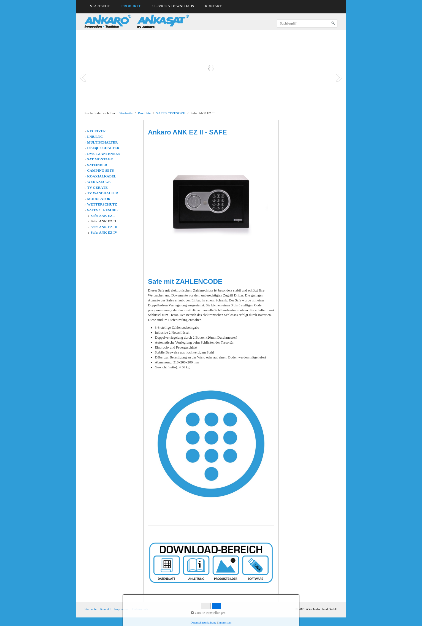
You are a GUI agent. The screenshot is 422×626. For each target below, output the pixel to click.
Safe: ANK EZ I (103, 216)
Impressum (121, 609)
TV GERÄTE (97, 188)
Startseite (100, 6)
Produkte (131, 6)
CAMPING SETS (100, 170)
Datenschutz (140, 609)
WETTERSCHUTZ (102, 204)
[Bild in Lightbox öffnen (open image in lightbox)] (211, 202)
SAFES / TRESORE (102, 210)
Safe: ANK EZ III (104, 227)
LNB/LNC (95, 137)
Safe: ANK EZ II (103, 221)
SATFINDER (97, 165)
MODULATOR (98, 199)
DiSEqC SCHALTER (103, 148)
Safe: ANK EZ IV (104, 232)
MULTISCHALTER (102, 142)
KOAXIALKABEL (101, 176)
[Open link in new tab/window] (211, 563)
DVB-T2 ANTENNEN (103, 154)
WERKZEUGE (98, 182)
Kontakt (213, 6)
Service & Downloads (173, 6)
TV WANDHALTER (102, 193)
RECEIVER (96, 131)
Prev (83, 78)
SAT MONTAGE (100, 159)
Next (339, 78)
